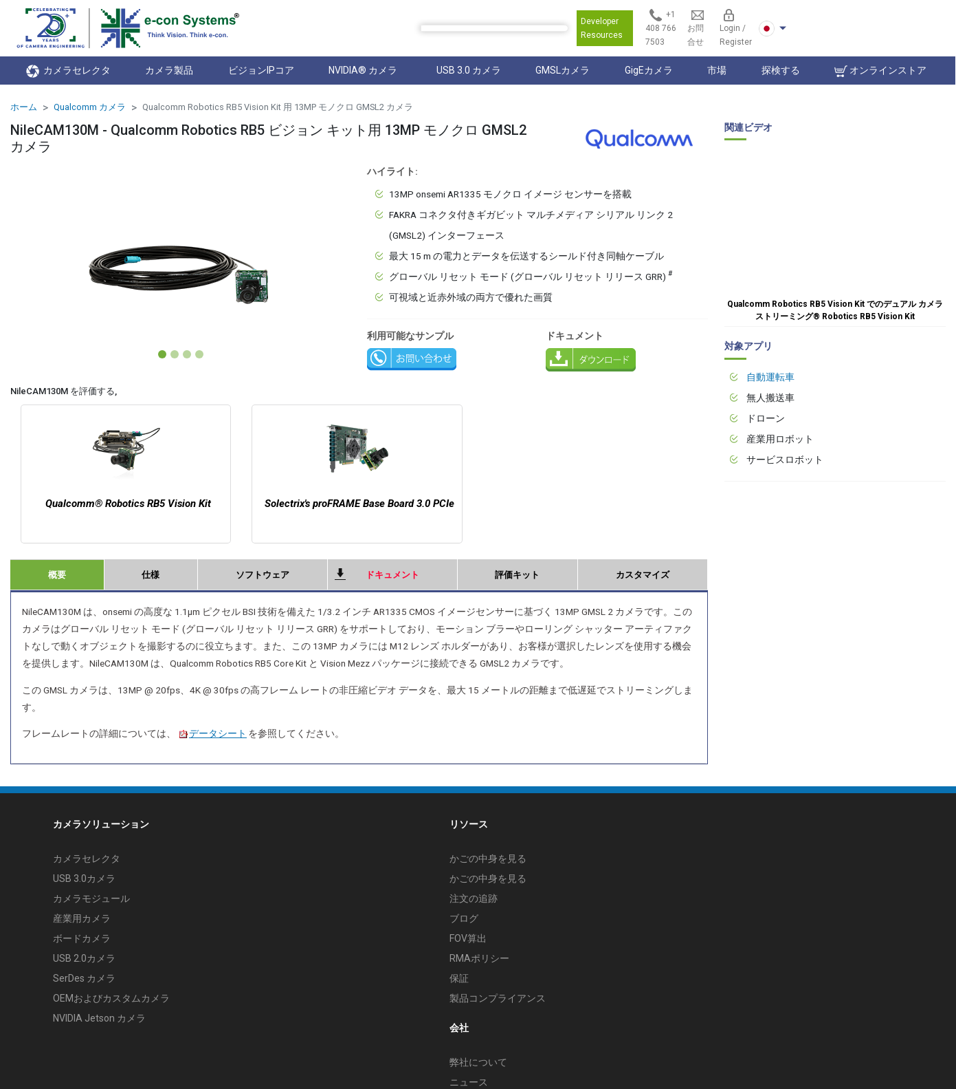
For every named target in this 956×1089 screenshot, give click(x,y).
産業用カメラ (82, 918)
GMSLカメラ (562, 70)
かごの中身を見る (487, 858)
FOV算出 (468, 938)
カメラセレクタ (68, 71)
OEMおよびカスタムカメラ (111, 998)
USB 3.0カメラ (84, 878)
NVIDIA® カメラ (365, 70)
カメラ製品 (169, 70)
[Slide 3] (187, 354)
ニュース (468, 1082)
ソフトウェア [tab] (262, 575)
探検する (781, 70)
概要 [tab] (57, 575)
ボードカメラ (82, 938)
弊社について (478, 1062)
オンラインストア (880, 71)
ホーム (23, 107)
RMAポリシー (479, 958)
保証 (459, 978)
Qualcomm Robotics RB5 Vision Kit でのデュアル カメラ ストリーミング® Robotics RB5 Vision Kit (835, 310)
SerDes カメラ (84, 978)
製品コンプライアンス (497, 998)
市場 (716, 70)
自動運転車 (770, 376)
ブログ (463, 918)
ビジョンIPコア (261, 70)
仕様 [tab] (150, 575)
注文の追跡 (473, 898)
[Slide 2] (174, 354)
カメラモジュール (91, 898)
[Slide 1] (162, 354)
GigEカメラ (649, 70)
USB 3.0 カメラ (468, 70)
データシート (212, 733)
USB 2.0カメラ (84, 958)
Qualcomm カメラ (90, 107)
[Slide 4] (199, 354)
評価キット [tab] (517, 575)
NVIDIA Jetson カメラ (99, 1018)
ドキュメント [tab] (392, 575)
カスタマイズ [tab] (642, 575)
